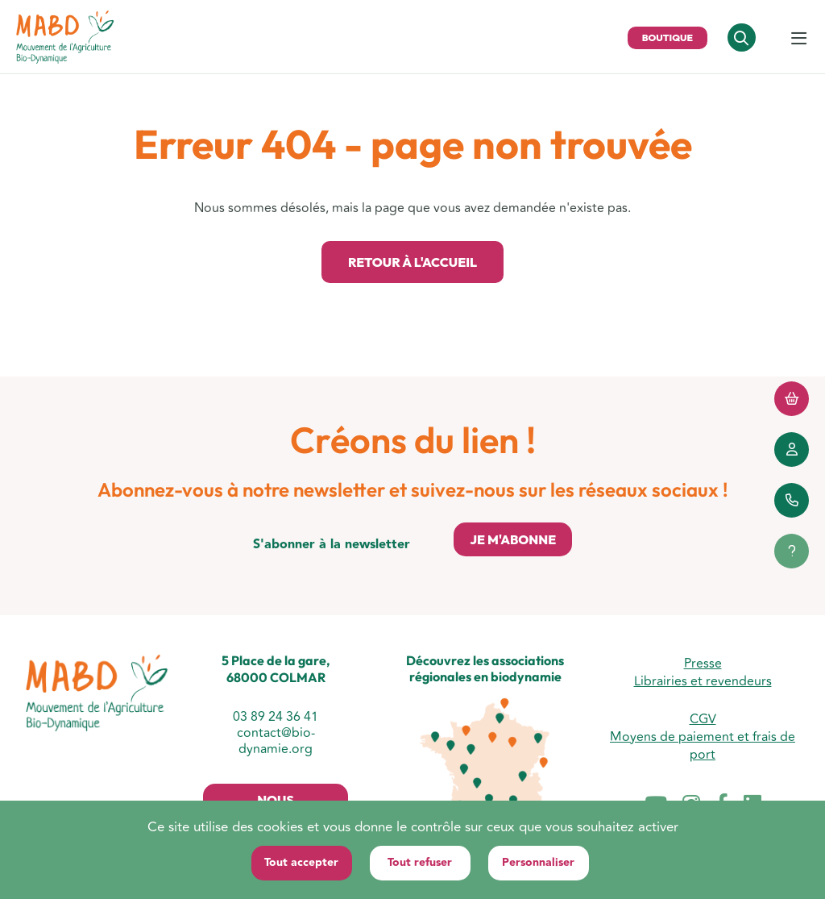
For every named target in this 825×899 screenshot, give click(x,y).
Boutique (667, 37)
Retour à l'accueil (412, 262)
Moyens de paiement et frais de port (702, 745)
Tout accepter (301, 863)
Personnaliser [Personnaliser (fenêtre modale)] (538, 863)
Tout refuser (420, 863)
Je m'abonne (513, 539)
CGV (703, 719)
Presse (703, 663)
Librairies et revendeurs (703, 681)
